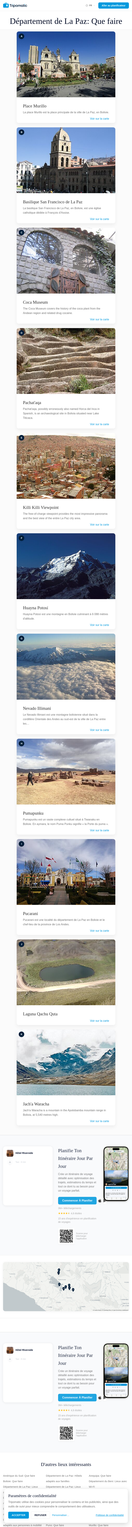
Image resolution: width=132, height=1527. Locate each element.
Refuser (40, 1515)
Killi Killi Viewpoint (41, 507)
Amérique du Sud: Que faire (19, 1475)
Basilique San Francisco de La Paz (52, 202)
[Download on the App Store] (100, 1203)
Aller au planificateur (113, 5)
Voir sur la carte (99, 118)
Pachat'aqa (32, 402)
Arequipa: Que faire (100, 1475)
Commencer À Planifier (77, 1202)
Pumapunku (33, 813)
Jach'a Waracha (36, 1104)
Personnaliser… (60, 1515)
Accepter (18, 1515)
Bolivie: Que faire (13, 1481)
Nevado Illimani (37, 708)
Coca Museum (35, 302)
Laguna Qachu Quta (40, 1014)
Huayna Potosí (35, 607)
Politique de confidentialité (110, 1515)
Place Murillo (34, 106)
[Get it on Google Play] (105, 1203)
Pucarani (30, 913)
